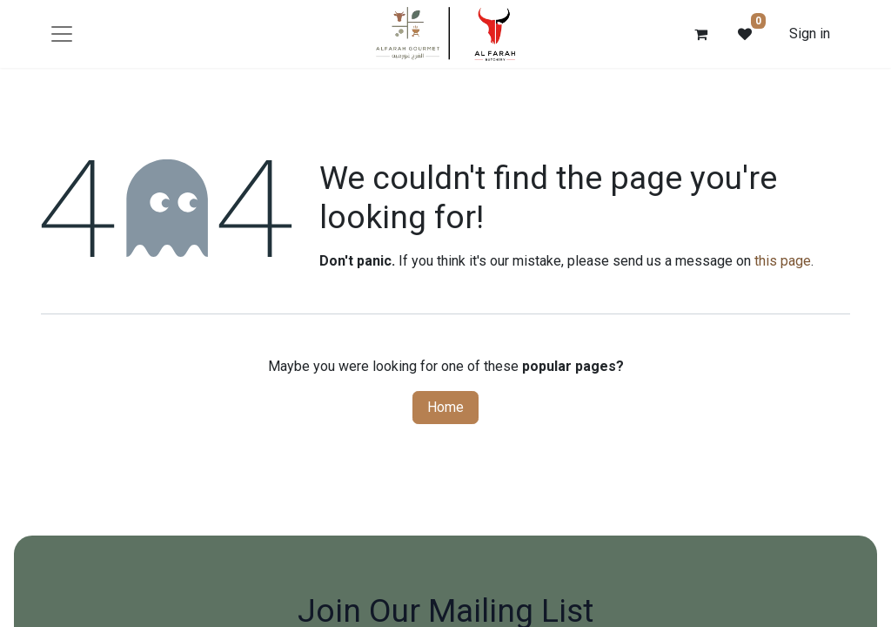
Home (445, 407)
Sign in (809, 33)
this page (782, 261)
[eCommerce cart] (701, 34)
